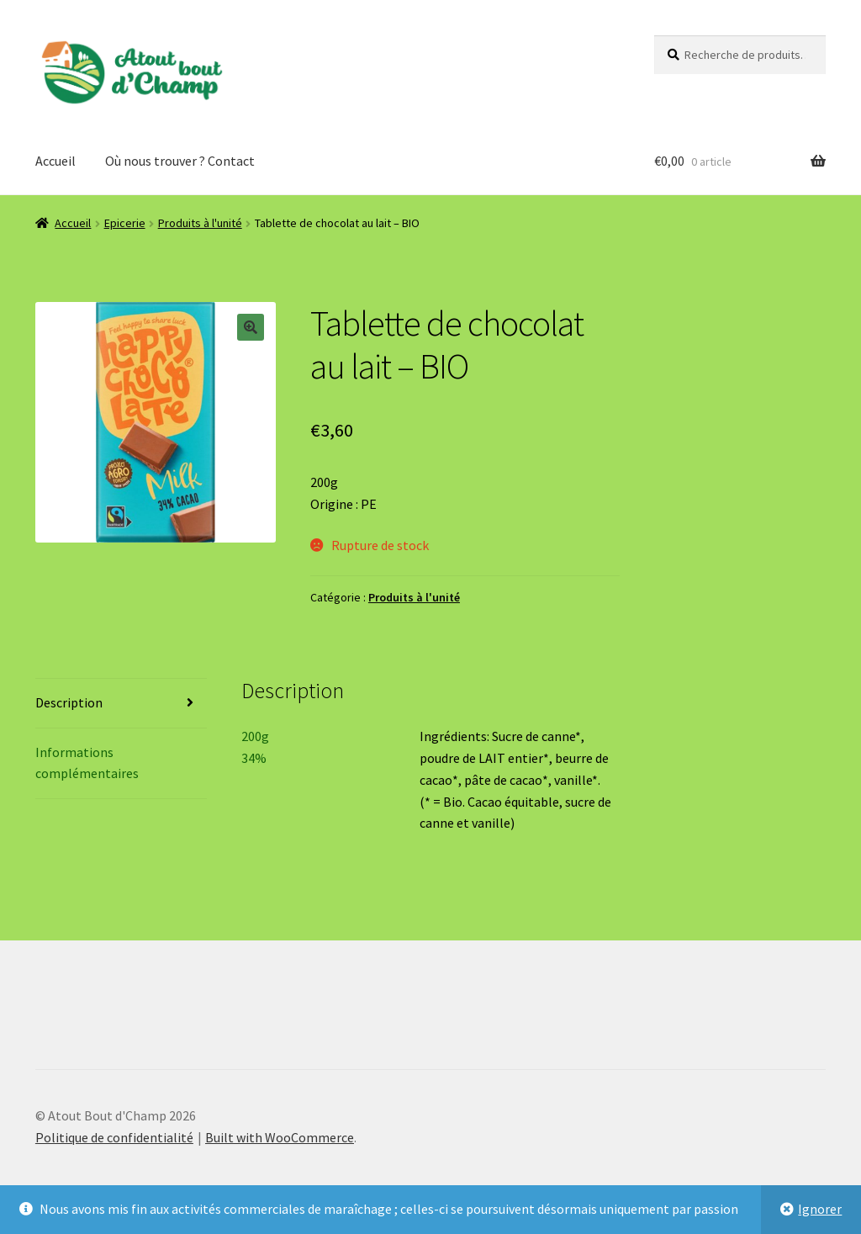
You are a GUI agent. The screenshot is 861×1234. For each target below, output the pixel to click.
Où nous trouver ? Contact (180, 160)
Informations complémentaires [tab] (87, 763)
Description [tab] (69, 702)
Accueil (55, 160)
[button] (250, 327)
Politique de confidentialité (114, 1137)
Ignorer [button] (820, 1208)
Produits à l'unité (200, 222)
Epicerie (124, 222)
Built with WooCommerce (279, 1137)
